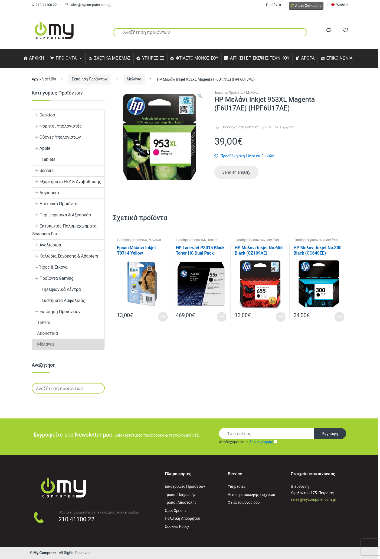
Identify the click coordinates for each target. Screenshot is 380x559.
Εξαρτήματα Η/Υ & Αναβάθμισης (66, 181)
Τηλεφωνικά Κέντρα (56, 289)
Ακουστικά (45, 333)
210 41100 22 (44, 5)
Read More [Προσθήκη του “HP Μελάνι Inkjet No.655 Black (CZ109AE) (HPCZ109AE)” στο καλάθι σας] (281, 317)
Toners (212, 240)
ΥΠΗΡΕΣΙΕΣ (153, 58)
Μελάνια (134, 79)
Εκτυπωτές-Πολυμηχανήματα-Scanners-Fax (65, 229)
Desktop (43, 115)
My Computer (44, 553)
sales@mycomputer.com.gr (88, 5)
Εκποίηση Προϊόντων (89, 79)
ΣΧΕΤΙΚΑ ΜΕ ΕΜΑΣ (112, 58)
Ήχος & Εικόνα (49, 267)
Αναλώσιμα (46, 245)
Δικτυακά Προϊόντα (54, 203)
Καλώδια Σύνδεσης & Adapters (65, 256)
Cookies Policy (177, 526)
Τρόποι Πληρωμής (180, 494)
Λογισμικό (45, 192)
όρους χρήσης (261, 442)
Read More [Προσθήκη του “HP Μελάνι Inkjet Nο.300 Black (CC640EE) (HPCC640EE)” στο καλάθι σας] (339, 317)
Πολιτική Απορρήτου (182, 518)
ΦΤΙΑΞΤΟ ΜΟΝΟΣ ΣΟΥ (197, 58)
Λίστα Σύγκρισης (306, 6)
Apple (41, 148)
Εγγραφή (330, 433)
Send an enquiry (236, 172)
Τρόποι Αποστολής (180, 502)
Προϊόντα (273, 5)
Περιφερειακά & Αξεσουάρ (61, 214)
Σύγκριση (287, 127)
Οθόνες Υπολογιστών (56, 137)
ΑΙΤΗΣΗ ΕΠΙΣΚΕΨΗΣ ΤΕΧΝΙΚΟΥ (260, 58)
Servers (43, 170)
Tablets (43, 159)
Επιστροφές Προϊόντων (185, 486)
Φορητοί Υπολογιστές (57, 126)
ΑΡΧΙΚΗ (36, 58)
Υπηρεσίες (237, 486)
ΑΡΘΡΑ (308, 58)
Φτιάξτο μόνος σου (244, 502)
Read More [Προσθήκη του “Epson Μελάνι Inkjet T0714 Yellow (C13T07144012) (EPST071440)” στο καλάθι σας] (163, 317)
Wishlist (339, 5)
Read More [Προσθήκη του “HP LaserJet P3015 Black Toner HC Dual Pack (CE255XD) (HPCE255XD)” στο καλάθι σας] (222, 317)
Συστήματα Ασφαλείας (58, 300)
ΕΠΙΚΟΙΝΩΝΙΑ (339, 58)
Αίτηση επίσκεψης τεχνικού (251, 494)
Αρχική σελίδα (44, 79)
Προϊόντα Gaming (53, 278)
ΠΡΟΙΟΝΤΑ (66, 58)
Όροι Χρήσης (175, 510)
